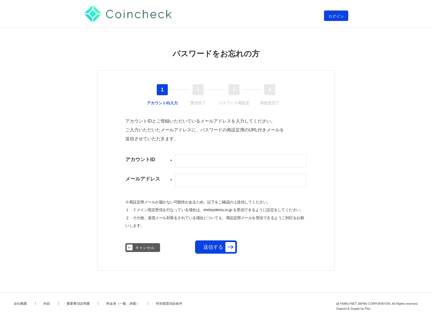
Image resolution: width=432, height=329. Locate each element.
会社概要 (20, 304)
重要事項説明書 (78, 304)
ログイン (336, 16)
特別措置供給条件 (169, 304)
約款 (47, 304)
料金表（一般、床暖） (122, 304)
